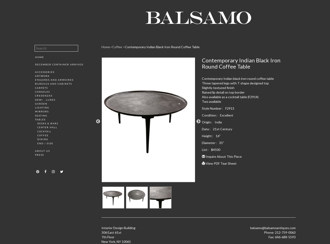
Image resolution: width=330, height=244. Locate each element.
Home (39, 57)
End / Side (45, 143)
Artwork (42, 76)
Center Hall (47, 127)
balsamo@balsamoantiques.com (273, 228)
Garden (41, 103)
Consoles (42, 91)
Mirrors (42, 111)
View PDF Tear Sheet (219, 163)
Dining (42, 139)
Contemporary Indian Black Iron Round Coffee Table (162, 47)
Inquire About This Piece (222, 156)
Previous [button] (98, 121)
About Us (42, 151)
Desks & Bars (47, 123)
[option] (148, 121)
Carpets (41, 87)
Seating (41, 115)
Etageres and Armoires (54, 79)
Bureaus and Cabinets (53, 83)
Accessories (45, 72)
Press (39, 154)
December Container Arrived (59, 64)
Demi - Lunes (45, 99)
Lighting (42, 107)
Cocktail (44, 131)
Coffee (43, 135)
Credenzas (43, 95)
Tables (40, 119)
